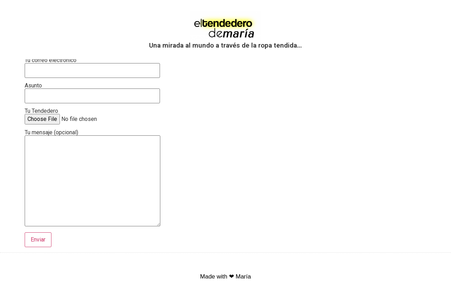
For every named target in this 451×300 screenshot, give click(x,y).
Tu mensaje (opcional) (92, 178)
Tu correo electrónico (92, 65)
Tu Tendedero (78, 115)
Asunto (92, 91)
